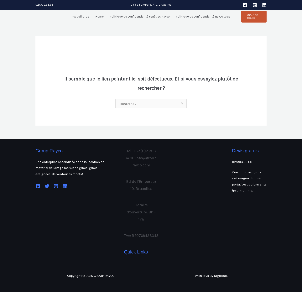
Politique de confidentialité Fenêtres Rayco (140, 16)
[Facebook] (245, 5)
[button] (254, 17)
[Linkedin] (264, 5)
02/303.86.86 (242, 162)
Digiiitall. (221, 276)
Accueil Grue (80, 16)
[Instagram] (255, 5)
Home (99, 16)
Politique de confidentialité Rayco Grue (203, 16)
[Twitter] (46, 186)
